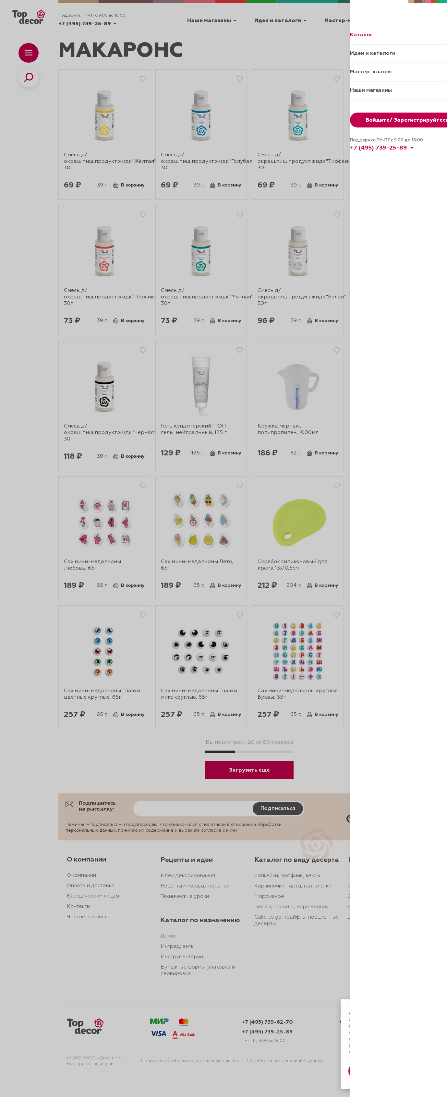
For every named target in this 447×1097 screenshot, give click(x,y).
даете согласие (371, 1032)
